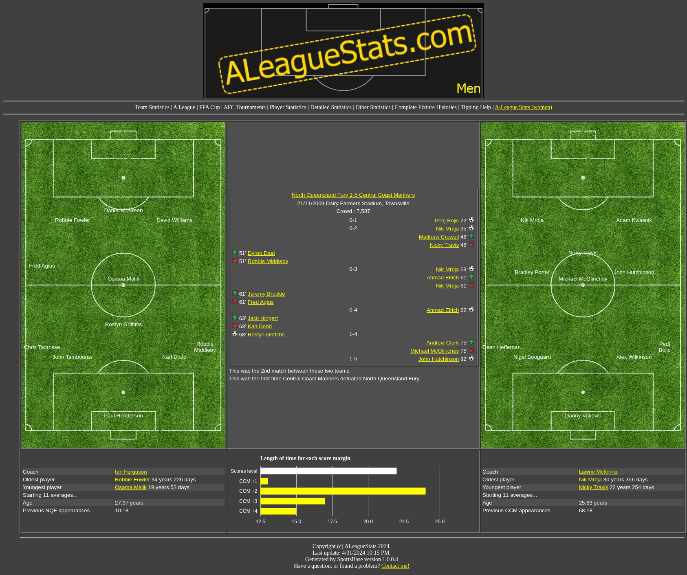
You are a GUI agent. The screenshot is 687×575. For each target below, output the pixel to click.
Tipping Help (476, 107)
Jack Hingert (263, 318)
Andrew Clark (442, 343)
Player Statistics (288, 107)
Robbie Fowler (132, 479)
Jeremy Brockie (266, 294)
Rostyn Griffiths (266, 334)
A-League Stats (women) (523, 107)
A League (184, 107)
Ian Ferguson (131, 472)
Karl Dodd (260, 326)
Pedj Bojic (447, 220)
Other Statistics (373, 107)
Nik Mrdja (447, 229)
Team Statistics (152, 107)
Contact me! (395, 566)
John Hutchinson (438, 359)
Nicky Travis (444, 245)
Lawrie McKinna (598, 472)
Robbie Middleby (268, 261)
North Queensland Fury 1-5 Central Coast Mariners (353, 195)
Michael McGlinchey (434, 351)
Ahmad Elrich (443, 277)
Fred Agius (261, 302)
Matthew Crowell (439, 237)
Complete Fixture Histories (426, 107)
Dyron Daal (261, 253)
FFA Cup (209, 107)
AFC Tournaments (245, 107)
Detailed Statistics (331, 107)
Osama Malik (131, 487)
